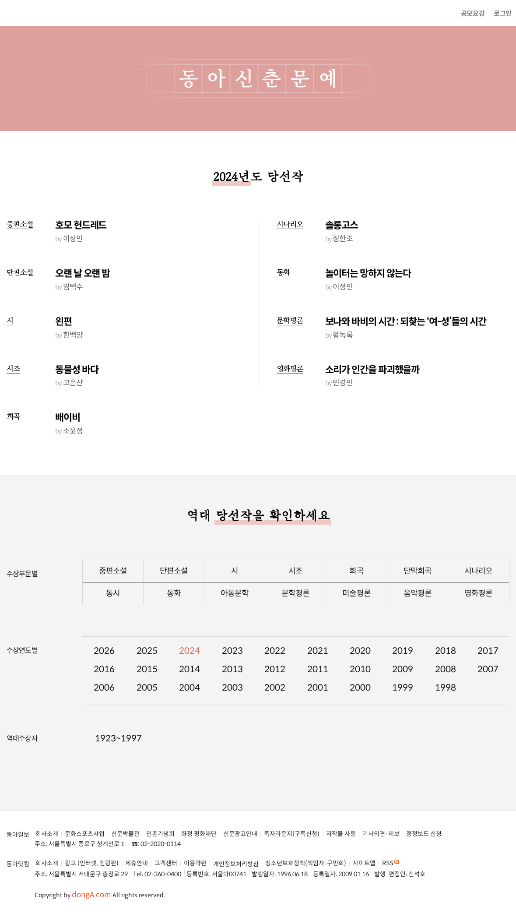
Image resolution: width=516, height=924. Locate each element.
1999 (402, 687)
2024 (189, 650)
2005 (147, 687)
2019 (402, 650)
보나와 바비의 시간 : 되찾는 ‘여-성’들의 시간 (405, 322)
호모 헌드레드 (80, 225)
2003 (232, 687)
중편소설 (20, 224)
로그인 (503, 13)
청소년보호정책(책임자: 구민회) (305, 863)
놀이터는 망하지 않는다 (368, 273)
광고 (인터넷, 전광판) (92, 863)
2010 (360, 669)
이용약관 (195, 863)
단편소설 (20, 272)
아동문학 (235, 593)
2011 (317, 669)
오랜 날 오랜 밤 (82, 273)
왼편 (63, 322)
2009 (402, 669)
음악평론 (418, 593)
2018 (445, 650)
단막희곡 (418, 571)
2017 (487, 650)
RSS (390, 863)
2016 (104, 669)
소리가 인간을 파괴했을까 (372, 370)
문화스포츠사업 (85, 834)
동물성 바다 (76, 370)
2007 (487, 669)
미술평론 (356, 593)
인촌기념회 (160, 834)
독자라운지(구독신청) (291, 834)
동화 (283, 272)
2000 (360, 687)
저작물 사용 (341, 834)
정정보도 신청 (424, 834)
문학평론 (290, 320)
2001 (317, 687)
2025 (147, 650)
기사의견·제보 (381, 834)
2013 (232, 669)
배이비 (67, 417)
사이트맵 (364, 863)
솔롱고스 (341, 225)
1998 (445, 687)
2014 (189, 669)
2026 (104, 650)
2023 (232, 650)
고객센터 (165, 863)
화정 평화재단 (199, 834)
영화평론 (290, 369)
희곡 (13, 416)
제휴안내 (136, 863)
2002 (274, 687)
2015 (147, 669)
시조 (13, 369)
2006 (104, 687)
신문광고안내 (240, 834)
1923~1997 (118, 738)
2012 (274, 669)
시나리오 (290, 224)
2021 (317, 650)
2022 (274, 650)
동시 (113, 593)
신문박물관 (125, 834)
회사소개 (46, 834)
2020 (360, 650)
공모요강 (473, 13)
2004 (189, 687)
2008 (445, 669)
